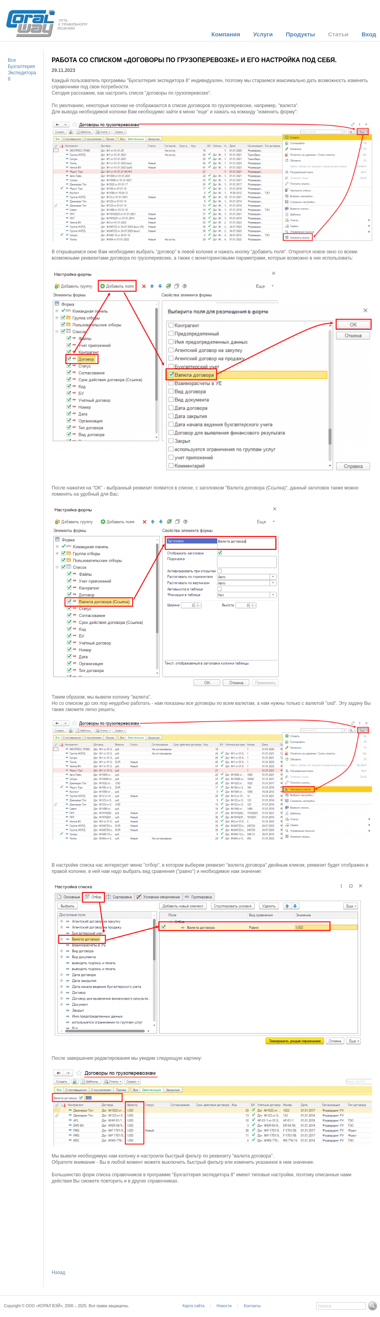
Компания (225, 34)
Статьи (338, 34)
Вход (369, 34)
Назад (58, 1272)
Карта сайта (194, 1306)
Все (12, 60)
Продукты (300, 34)
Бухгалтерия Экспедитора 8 (22, 73)
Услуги (263, 34)
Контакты (252, 1306)
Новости (224, 1306)
